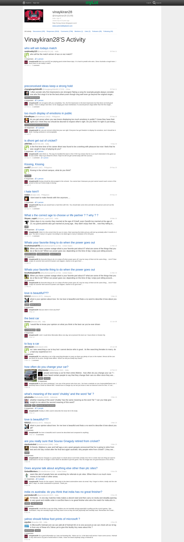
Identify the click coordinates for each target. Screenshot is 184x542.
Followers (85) (97, 31)
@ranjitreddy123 (44, 51)
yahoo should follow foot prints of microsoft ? (52, 518)
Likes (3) (87, 31)
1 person (40, 59)
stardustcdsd (30, 444)
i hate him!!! (31, 191)
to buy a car (31, 343)
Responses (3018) (53, 31)
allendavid (29, 347)
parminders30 (30, 495)
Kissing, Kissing (34, 164)
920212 (27, 296)
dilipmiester (43, 370)
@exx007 (34, 167)
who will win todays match (40, 48)
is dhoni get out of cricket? (40, 140)
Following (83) (108, 31)
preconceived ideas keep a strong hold (48, 86)
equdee (27, 522)
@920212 (34, 296)
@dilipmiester (54, 370)
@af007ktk (36, 144)
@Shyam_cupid (43, 218)
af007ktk (28, 144)
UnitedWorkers (31, 471)
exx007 (27, 167)
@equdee (35, 522)
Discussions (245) (39, 31)
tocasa (27, 322)
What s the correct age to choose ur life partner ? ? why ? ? (61, 215)
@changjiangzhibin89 (50, 89)
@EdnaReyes (40, 117)
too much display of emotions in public (48, 113)
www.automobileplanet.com (62, 26)
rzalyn (27, 195)
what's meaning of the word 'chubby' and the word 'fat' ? (59, 393)
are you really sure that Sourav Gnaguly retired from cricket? (62, 441)
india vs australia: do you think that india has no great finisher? (63, 491)
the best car (31, 318)
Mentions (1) (79, 31)
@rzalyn (33, 195)
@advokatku (38, 397)
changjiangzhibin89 (33, 89)
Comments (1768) (67, 31)
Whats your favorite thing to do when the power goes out (59, 242)
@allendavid (38, 347)
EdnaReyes (29, 117)
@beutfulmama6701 (48, 246)
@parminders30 (43, 495)
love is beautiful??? (36, 293)
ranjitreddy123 (30, 51)
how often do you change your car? (46, 366)
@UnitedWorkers (44, 471)
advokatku (29, 397)
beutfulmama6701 (32, 246)
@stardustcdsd (42, 444)
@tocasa (34, 322)
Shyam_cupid (30, 218)
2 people (40, 408)
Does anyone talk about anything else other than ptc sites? (61, 468)
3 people (41, 230)
